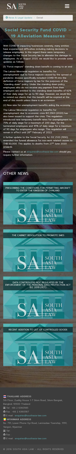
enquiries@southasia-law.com (42, 151)
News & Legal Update (19, 17)
